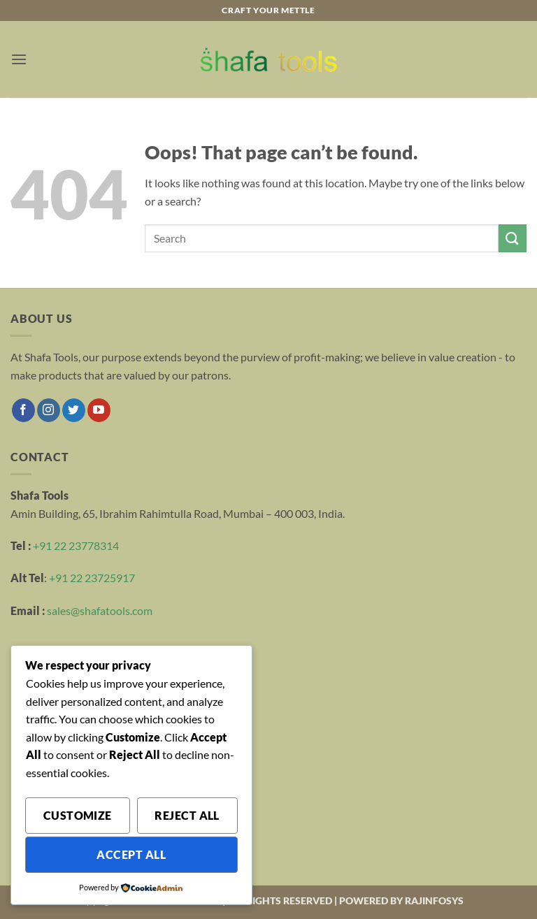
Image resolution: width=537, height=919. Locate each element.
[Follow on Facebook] (23, 410)
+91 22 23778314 (76, 545)
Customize (77, 815)
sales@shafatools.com (99, 610)
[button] (18, 59)
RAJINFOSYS (434, 900)
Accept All (131, 854)
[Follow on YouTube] (98, 410)
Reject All (187, 815)
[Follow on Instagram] (48, 410)
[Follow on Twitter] (73, 410)
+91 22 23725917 (92, 577)
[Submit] (513, 238)
